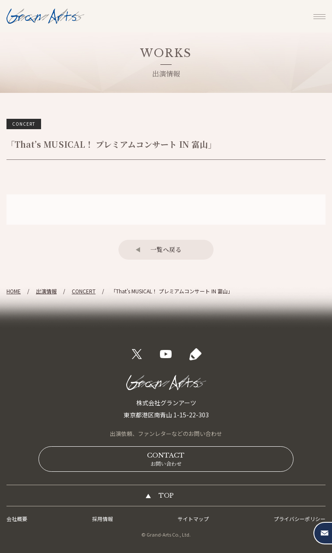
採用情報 (102, 518)
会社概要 (16, 518)
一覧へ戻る (166, 249)
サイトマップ (193, 518)
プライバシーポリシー (300, 518)
